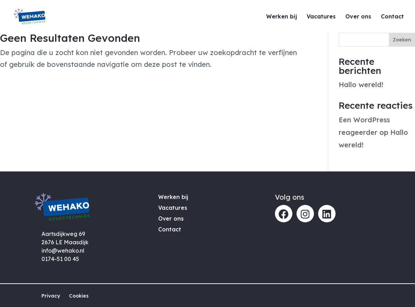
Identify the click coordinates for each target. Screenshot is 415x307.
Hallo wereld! (361, 84)
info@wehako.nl (62, 250)
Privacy (50, 296)
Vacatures (321, 17)
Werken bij (281, 17)
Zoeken (402, 40)
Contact (392, 17)
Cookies (79, 296)
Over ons (358, 17)
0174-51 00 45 (60, 258)
